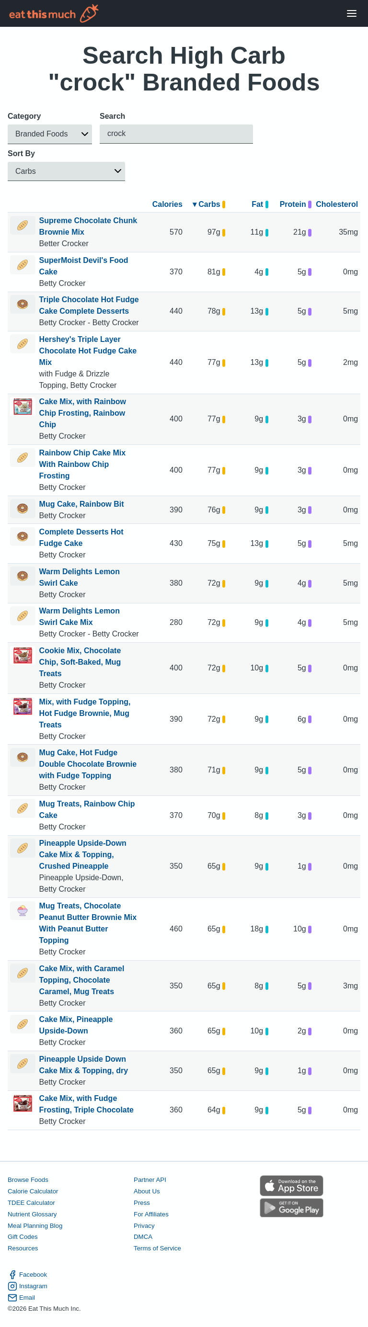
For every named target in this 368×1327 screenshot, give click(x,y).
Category (24, 116)
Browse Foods (28, 1179)
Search (112, 116)
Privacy (144, 1225)
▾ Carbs (209, 204)
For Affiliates (151, 1214)
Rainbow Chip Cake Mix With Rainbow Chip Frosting (82, 464)
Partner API (150, 1179)
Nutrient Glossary (32, 1214)
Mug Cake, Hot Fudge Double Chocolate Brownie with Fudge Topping (88, 764)
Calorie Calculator (33, 1191)
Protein (295, 204)
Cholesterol (337, 204)
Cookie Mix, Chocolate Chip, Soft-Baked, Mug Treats (80, 662)
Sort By (21, 153)
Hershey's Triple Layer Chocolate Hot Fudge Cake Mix (88, 350)
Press (142, 1202)
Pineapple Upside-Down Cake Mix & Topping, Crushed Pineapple (82, 854)
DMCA (143, 1237)
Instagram (27, 1286)
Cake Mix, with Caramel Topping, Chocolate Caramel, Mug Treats (82, 980)
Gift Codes (23, 1237)
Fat (260, 204)
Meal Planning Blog (35, 1225)
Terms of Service (157, 1248)
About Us (147, 1191)
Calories (167, 204)
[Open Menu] (351, 13)
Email (21, 1298)
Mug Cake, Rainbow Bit (81, 504)
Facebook (27, 1275)
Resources (23, 1248)
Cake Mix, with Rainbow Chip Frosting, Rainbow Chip (82, 413)
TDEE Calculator (31, 1202)
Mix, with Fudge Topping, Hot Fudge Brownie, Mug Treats (85, 713)
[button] (50, 134)
